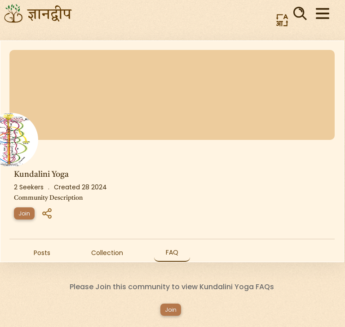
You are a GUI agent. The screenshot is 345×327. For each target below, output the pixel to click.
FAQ (172, 252)
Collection (107, 252)
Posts (42, 252)
